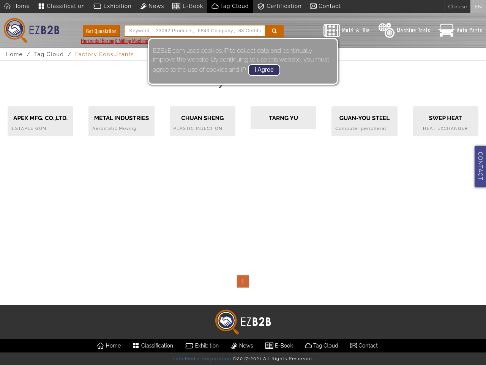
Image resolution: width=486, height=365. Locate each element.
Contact (325, 6)
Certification (279, 6)
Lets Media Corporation (201, 358)
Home (17, 6)
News (151, 6)
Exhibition (112, 6)
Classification (61, 6)
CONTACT (480, 166)
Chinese (457, 6)
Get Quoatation (101, 31)
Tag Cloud (230, 6)
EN (478, 6)
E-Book (187, 6)
